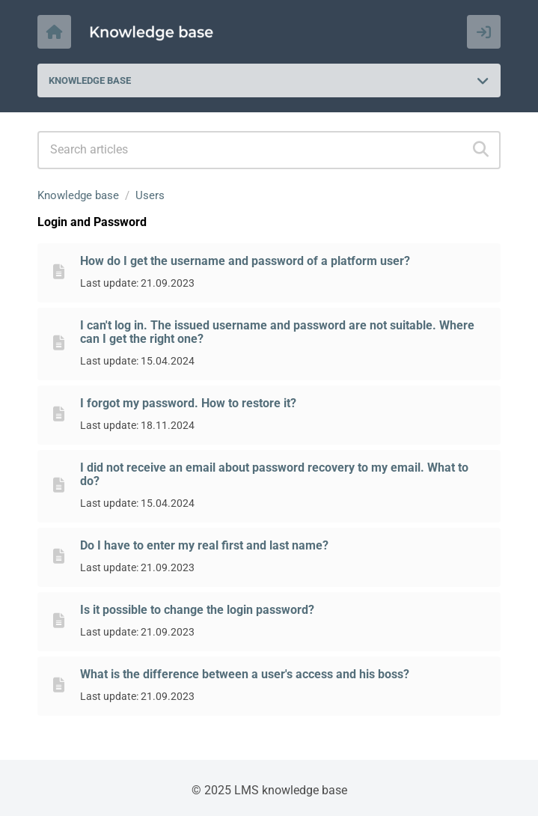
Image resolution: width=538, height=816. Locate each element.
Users (150, 195)
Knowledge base (78, 195)
